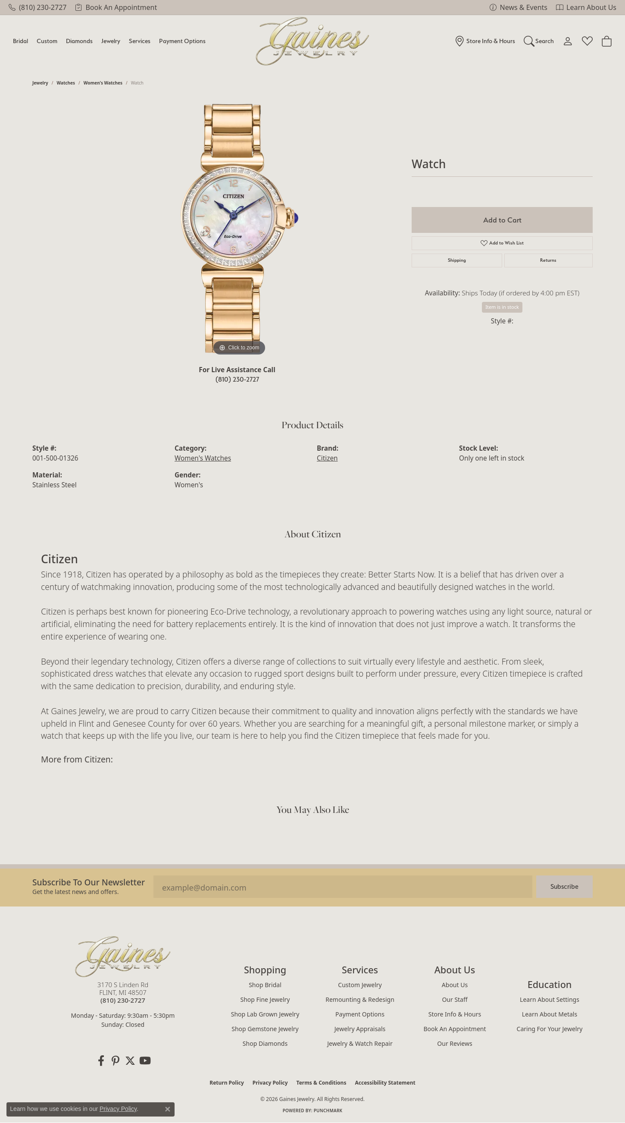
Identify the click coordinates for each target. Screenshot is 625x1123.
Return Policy (226, 1082)
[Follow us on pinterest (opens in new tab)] (115, 1061)
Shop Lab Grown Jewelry (265, 1014)
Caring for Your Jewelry (550, 1029)
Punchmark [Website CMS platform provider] (328, 1110)
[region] (239, 228)
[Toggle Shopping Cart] (606, 41)
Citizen (327, 458)
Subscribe (564, 886)
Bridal (20, 40)
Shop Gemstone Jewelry (265, 1029)
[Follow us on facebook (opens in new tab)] (101, 1061)
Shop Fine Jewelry (265, 999)
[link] (37, 7)
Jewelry (110, 40)
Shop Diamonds (265, 1043)
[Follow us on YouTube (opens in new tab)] (145, 1061)
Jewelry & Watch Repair (360, 1043)
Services (139, 40)
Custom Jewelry (359, 985)
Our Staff (454, 999)
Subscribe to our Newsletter (88, 882)
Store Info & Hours (454, 1014)
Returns (548, 260)
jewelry (40, 83)
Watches (66, 83)
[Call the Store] (122, 1000)
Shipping (457, 260)
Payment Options (182, 40)
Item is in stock (502, 307)
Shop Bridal (265, 985)
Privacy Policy (270, 1082)
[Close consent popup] (167, 1109)
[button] (539, 41)
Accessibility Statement (385, 1082)
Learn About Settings (549, 999)
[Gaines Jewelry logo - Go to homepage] (313, 41)
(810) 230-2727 (237, 379)
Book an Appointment (454, 1029)
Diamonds (79, 40)
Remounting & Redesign (359, 999)
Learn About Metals (549, 1014)
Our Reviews (454, 1043)
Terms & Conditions (322, 1082)
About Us (455, 985)
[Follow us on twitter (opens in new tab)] (130, 1061)
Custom (47, 40)
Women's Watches (103, 83)
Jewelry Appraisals (360, 1029)
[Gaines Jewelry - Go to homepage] (123, 956)
